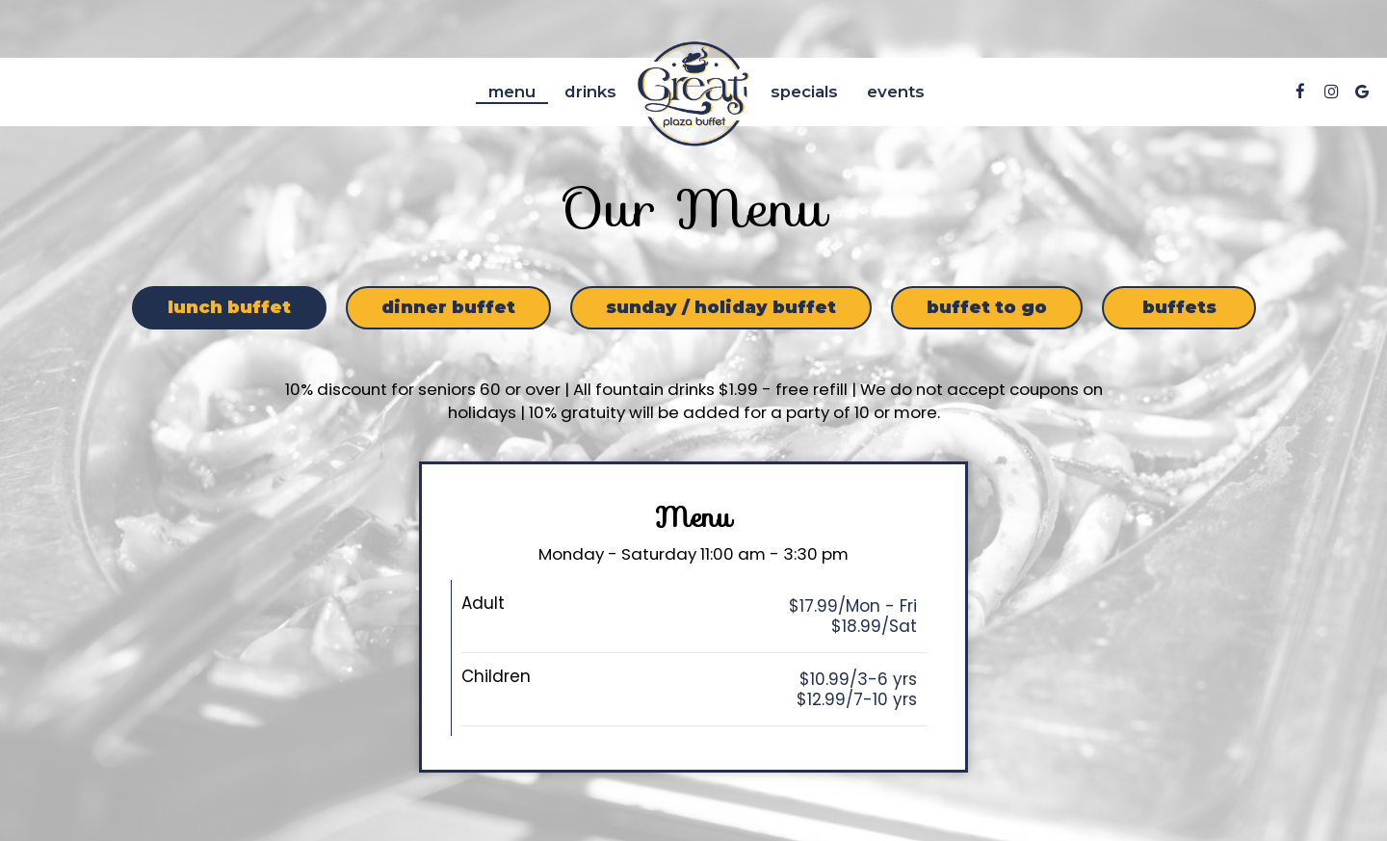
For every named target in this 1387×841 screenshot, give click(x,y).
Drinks (590, 91)
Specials (804, 91)
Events (896, 91)
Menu (512, 91)
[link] (693, 91)
